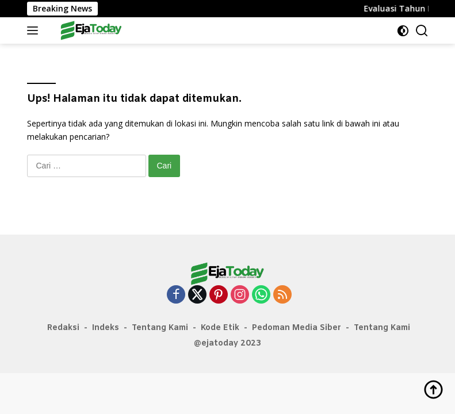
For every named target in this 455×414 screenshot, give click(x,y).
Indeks (105, 328)
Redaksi (63, 328)
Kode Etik (220, 328)
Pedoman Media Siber (296, 328)
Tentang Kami (160, 328)
